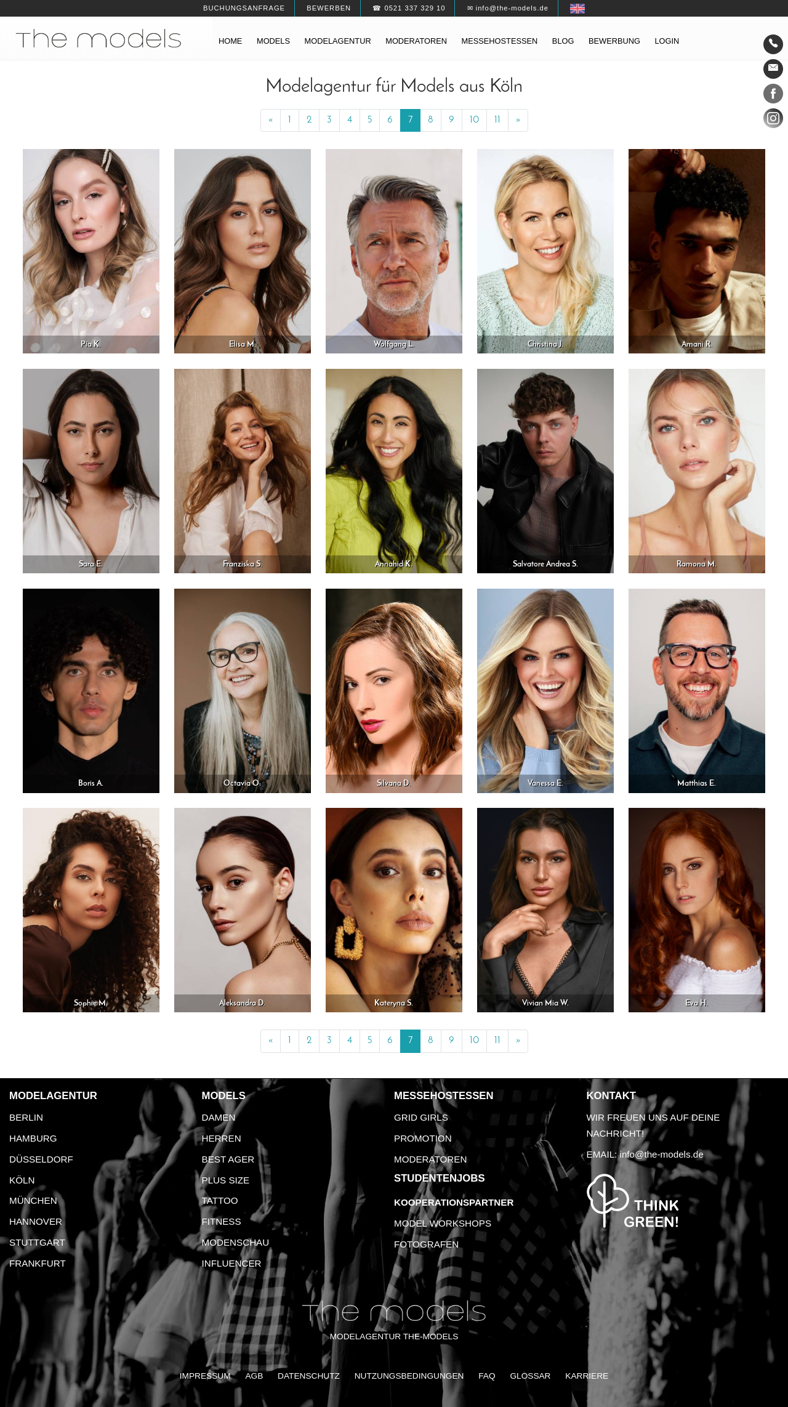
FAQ (486, 1376)
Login (666, 41)
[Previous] (270, 120)
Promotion (423, 1138)
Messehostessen (500, 41)
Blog (563, 41)
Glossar (530, 1376)
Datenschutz (309, 1376)
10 (474, 120)
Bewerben (329, 8)
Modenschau (236, 1242)
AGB (254, 1376)
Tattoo (220, 1200)
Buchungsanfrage (244, 8)
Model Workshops (442, 1223)
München (33, 1200)
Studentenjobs (439, 1178)
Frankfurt (37, 1263)
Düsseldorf (41, 1159)
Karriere (586, 1376)
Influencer (232, 1263)
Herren (221, 1138)
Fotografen (426, 1244)
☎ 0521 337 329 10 (408, 8)
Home (230, 41)
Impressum (205, 1376)
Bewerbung (614, 41)
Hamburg (33, 1138)
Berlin (26, 1117)
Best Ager (228, 1159)
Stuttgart (37, 1242)
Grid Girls (421, 1117)
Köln (21, 1180)
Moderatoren (416, 41)
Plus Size (226, 1180)
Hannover (35, 1221)
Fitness (221, 1221)
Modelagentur (338, 41)
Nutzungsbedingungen (409, 1376)
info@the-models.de (662, 1154)
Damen (219, 1117)
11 (497, 120)
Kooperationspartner (453, 1202)
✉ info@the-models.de (508, 8)
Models (273, 41)
